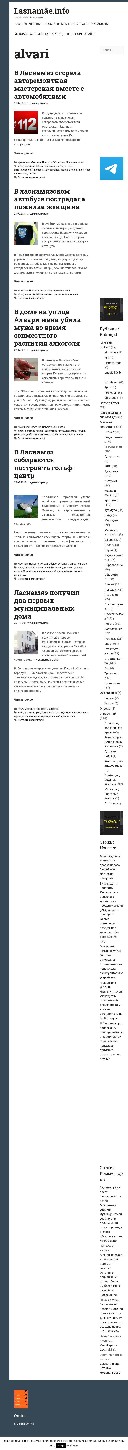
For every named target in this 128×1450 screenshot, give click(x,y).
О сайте (89, 34)
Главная (21, 24)
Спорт (65, 563)
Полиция (110, 803)
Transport (110, 392)
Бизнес (109, 432)
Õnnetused (111, 382)
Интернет (110, 481)
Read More (73, 1445)
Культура (110, 510)
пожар (59, 166)
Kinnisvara (111, 352)
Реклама (110, 638)
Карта (49, 34)
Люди (108, 515)
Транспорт (74, 34)
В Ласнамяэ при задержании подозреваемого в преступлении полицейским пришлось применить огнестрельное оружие (111, 1041)
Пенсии (109, 584)
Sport (108, 387)
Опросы (105, 708)
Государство (113, 447)
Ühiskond (110, 398)
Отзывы (102, 24)
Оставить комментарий (31, 177)
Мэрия (44, 563)
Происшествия (74, 162)
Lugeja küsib (112, 372)
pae (38, 712)
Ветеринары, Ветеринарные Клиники (113, 742)
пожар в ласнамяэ (71, 169)
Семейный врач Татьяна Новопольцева (110, 1368)
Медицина (111, 520)
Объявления (66, 24)
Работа (109, 623)
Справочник (86, 24)
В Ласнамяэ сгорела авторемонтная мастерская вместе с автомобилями (49, 84)
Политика (111, 594)
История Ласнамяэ (29, 34)
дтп (55, 294)
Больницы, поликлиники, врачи (113, 727)
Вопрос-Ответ (109, 403)
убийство (19, 434)
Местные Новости (42, 24)
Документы (112, 456)
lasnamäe (30, 166)
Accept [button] (61, 1446)
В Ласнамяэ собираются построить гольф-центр (44, 464)
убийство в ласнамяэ (38, 434)
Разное (109, 698)
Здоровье (111, 471)
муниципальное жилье (74, 712)
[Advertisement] (111, 105)
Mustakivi (30, 567)
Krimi (107, 357)
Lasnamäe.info (42, 10)
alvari (20, 166)
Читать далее (23, 153)
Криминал (24, 162)
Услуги (109, 703)
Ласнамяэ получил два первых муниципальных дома (47, 604)
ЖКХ (20, 708)
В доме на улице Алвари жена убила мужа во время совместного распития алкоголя (47, 327)
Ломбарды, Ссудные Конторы (112, 779)
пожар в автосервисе (46, 169)
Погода (109, 589)
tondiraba (49, 567)
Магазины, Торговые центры (111, 794)
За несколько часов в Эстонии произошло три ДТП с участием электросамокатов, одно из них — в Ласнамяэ (111, 1318)
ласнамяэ (49, 166)
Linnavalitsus (112, 363)
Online (24, 1424)
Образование (113, 565)
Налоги (109, 545)
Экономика (112, 683)
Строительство (78, 563)
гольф (58, 567)
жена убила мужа (54, 430)
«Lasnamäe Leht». (48, 659)
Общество (59, 162)
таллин (32, 173)
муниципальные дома (27, 716)
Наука (108, 550)
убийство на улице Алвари (67, 434)
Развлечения (113, 629)
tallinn (39, 166)
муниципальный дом (53, 716)
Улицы (60, 34)
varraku (48, 294)
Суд (106, 668)
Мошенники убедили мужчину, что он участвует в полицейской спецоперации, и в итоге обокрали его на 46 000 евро (111, 1000)
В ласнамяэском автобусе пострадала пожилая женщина (49, 199)
